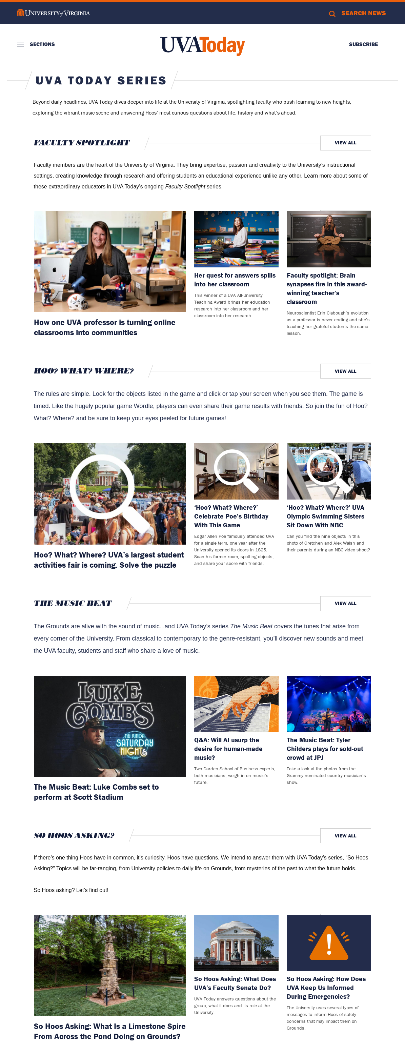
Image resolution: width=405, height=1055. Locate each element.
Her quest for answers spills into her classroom (235, 279)
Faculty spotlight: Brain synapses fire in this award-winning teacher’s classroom (327, 288)
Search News (364, 13)
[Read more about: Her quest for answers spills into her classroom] (236, 239)
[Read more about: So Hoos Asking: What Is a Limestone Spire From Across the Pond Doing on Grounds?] (110, 965)
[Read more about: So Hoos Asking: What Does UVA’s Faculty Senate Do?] (236, 943)
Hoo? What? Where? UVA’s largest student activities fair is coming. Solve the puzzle (109, 560)
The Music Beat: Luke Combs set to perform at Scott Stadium (96, 792)
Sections (42, 44)
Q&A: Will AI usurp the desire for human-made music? (228, 748)
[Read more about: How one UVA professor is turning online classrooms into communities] (110, 261)
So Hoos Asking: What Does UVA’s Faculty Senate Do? (235, 983)
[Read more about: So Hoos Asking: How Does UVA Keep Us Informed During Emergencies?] (329, 943)
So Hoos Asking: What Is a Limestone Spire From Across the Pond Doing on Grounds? (110, 1031)
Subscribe (363, 44)
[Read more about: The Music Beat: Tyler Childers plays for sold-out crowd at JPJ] (329, 704)
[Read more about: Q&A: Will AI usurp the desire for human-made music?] (236, 704)
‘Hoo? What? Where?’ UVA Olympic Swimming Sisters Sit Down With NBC (325, 516)
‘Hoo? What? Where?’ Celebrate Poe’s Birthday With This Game (231, 516)
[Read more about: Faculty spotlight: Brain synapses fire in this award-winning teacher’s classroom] (329, 239)
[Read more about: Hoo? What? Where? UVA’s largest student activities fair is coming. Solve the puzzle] (110, 494)
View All (346, 143)
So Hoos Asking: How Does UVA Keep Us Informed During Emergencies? (326, 987)
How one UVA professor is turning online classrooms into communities (105, 327)
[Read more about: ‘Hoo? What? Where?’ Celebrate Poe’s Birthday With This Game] (236, 471)
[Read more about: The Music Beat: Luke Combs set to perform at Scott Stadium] (110, 726)
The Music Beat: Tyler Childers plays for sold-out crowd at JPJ (325, 748)
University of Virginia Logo (53, 13)
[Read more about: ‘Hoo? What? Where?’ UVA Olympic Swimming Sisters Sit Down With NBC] (329, 471)
